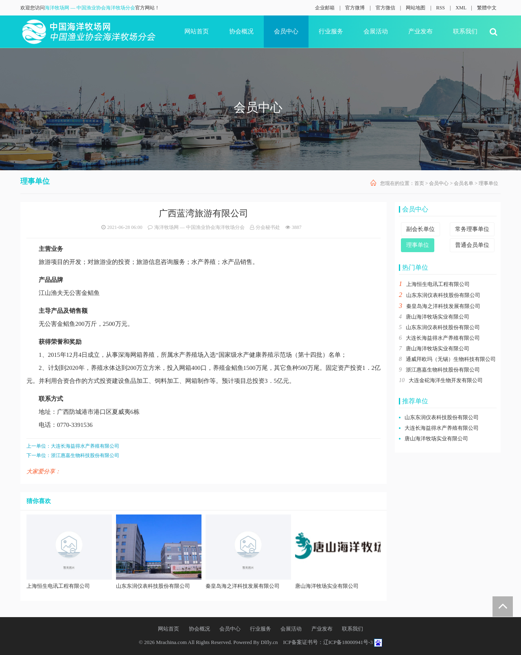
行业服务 (331, 31)
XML (460, 8)
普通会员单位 (472, 245)
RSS (440, 8)
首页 (419, 183)
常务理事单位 (472, 229)
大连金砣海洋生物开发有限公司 (446, 380)
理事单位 (488, 183)
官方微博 (355, 8)
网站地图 (415, 8)
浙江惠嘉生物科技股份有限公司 (85, 455)
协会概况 (241, 31)
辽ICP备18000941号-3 (348, 642)
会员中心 (286, 31)
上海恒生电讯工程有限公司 (438, 284)
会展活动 (375, 31)
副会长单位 (420, 229)
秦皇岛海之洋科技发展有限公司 (443, 306)
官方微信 (385, 8)
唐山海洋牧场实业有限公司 (437, 317)
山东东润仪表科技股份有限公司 (443, 295)
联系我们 (465, 31)
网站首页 (196, 31)
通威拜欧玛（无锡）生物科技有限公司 (451, 359)
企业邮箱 (325, 8)
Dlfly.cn (269, 642)
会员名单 (463, 183)
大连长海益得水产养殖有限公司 (85, 446)
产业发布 (420, 31)
